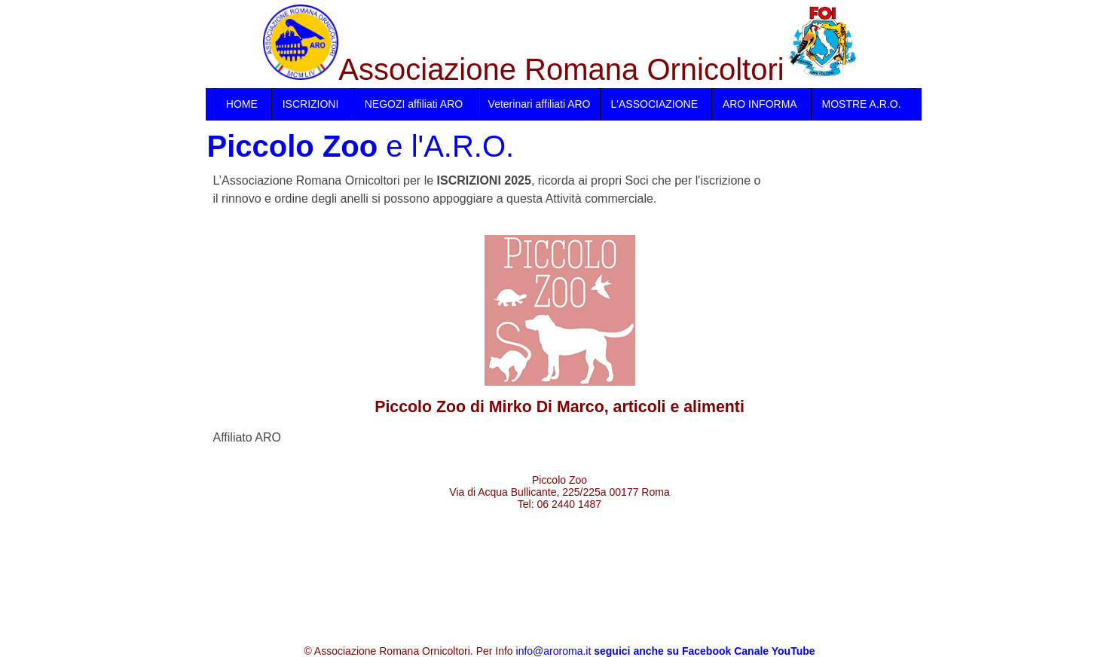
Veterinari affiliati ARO (539, 104)
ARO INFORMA (760, 104)
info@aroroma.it (554, 651)
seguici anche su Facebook (662, 651)
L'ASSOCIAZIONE (654, 104)
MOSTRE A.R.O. (861, 104)
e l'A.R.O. (361, 146)
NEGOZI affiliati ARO (414, 104)
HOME (242, 104)
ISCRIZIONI (311, 104)
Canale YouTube (774, 651)
